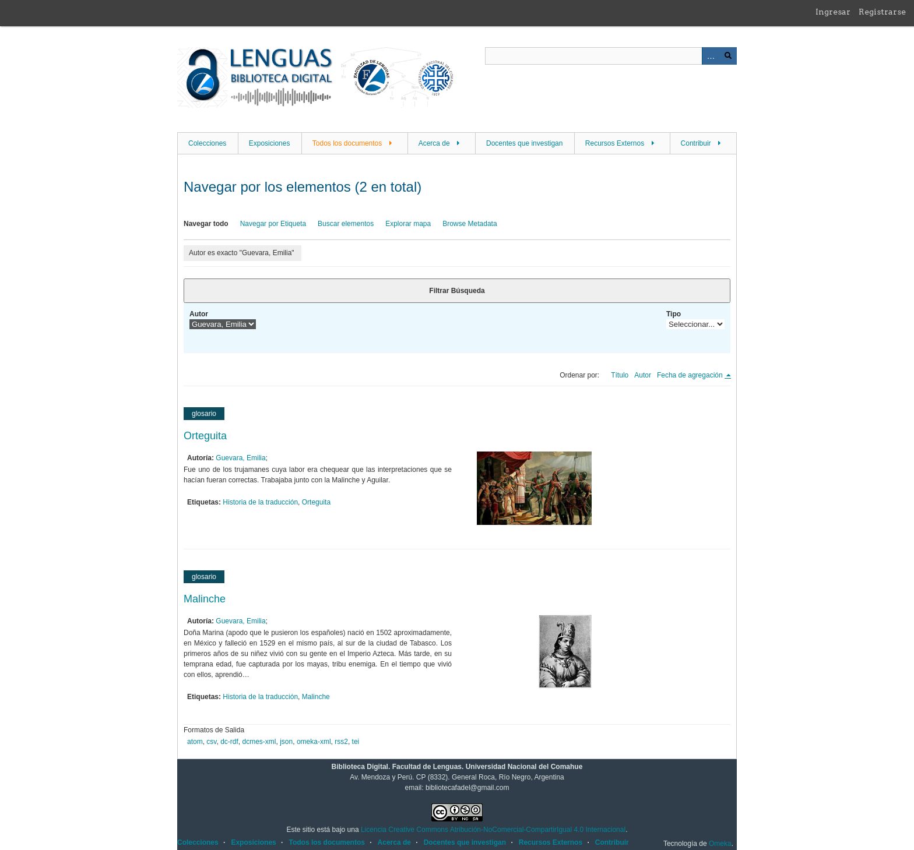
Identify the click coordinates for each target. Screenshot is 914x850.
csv (211, 742)
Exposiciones (269, 143)
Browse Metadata (469, 224)
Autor (198, 314)
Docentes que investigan (524, 143)
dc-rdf (229, 742)
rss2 (341, 742)
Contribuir (696, 143)
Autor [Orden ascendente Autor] (642, 375)
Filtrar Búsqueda (456, 291)
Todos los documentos (347, 143)
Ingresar (832, 11)
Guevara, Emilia (240, 458)
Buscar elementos (346, 224)
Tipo (673, 314)
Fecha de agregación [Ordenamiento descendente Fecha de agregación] (691, 375)
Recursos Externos (614, 143)
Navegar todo (206, 224)
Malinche (205, 599)
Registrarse (882, 11)
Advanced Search (710, 56)
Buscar (728, 56)
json (286, 742)
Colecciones (207, 143)
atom (195, 742)
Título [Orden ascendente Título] (619, 375)
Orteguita (205, 436)
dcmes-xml (259, 742)
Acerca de (434, 143)
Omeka (720, 844)
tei (356, 742)
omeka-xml (314, 742)
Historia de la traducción (260, 502)
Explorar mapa (408, 224)
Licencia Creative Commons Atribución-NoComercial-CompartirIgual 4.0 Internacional (493, 830)
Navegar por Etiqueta (273, 224)
